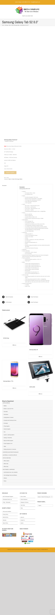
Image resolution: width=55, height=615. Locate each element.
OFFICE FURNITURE (7, 458)
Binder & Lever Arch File (8, 408)
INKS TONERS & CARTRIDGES (9, 469)
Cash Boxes (6, 414)
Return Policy (5, 523)
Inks (4, 431)
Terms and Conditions (7, 511)
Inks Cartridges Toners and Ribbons (10, 475)
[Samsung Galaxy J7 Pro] (14, 369)
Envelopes (6, 423)
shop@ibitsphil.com (35, 2)
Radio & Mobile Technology (14, 179)
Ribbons (5, 478)
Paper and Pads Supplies (8, 440)
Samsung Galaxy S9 (33, 349)
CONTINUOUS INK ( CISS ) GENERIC (11, 472)
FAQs (22, 508)
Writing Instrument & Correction (10, 449)
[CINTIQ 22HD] (40, 372)
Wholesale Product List (7, 499)
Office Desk (6, 466)
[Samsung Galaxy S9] (40, 329)
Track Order (23, 505)
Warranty (4, 520)
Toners (5, 481)
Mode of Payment (24, 499)
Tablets (21, 179)
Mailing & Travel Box (8, 437)
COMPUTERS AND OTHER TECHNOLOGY (11, 452)
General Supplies (7, 429)
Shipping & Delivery (24, 502)
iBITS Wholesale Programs (8, 496)
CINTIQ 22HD (32, 387)
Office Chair (6, 463)
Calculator (6, 411)
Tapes (5, 446)
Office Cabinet (6, 460)
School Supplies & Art (8, 443)
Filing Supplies (6, 426)
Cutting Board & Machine (8, 417)
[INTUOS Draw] (14, 323)
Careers (22, 523)
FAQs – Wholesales (6, 502)
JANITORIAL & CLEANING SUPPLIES (10, 455)
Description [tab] (4, 185)
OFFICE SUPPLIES (6, 403)
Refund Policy (5, 517)
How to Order (23, 496)
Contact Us (23, 520)
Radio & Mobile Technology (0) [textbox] (44, 497)
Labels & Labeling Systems (9, 434)
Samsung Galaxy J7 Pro (8, 381)
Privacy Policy (5, 514)
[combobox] (45, 497)
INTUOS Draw (6, 338)
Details (15, 345)
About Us (22, 517)
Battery (5, 405)
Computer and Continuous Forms (10, 420)
